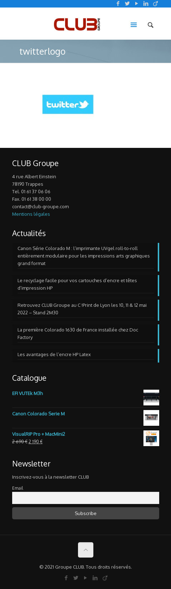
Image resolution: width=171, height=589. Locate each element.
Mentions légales (31, 214)
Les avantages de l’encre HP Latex (54, 354)
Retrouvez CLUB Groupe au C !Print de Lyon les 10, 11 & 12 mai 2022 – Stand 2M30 (82, 308)
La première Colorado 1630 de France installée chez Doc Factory (78, 333)
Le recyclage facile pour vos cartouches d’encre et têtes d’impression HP (77, 284)
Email (17, 488)
